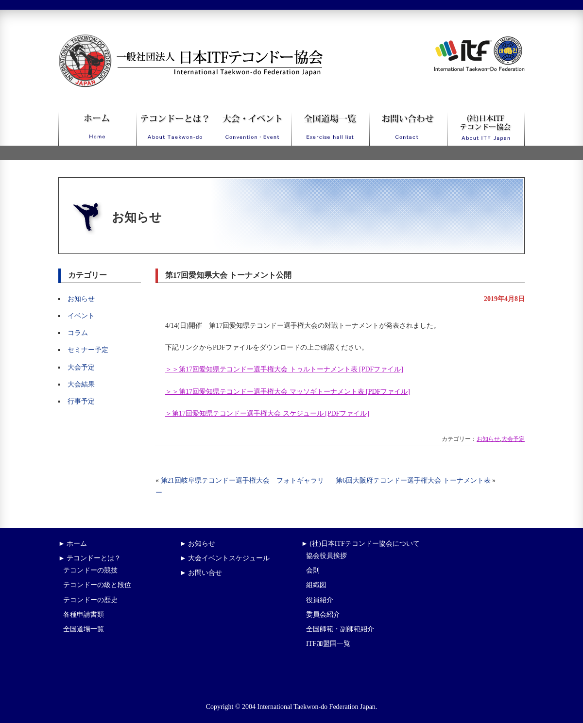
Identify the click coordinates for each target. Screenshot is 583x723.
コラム (78, 332)
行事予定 (81, 401)
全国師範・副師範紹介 (340, 629)
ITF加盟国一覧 (328, 643)
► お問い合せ (201, 572)
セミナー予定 (88, 349)
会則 (313, 570)
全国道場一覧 (83, 629)
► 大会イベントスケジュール (225, 558)
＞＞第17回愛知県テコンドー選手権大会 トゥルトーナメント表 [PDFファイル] (284, 369)
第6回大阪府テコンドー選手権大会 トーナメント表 (413, 480)
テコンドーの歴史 (90, 600)
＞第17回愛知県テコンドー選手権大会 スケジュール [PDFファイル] (267, 413)
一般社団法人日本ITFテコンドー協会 (173, 40)
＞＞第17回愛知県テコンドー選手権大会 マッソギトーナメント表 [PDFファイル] (287, 391)
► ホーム (72, 543)
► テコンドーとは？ (89, 558)
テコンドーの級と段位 (97, 584)
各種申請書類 (83, 614)
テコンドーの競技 (90, 570)
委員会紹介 (323, 614)
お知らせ (81, 299)
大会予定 (81, 367)
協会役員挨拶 (326, 555)
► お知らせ (197, 543)
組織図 (316, 584)
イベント (81, 315)
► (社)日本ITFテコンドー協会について (360, 543)
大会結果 (81, 384)
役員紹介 (319, 600)
